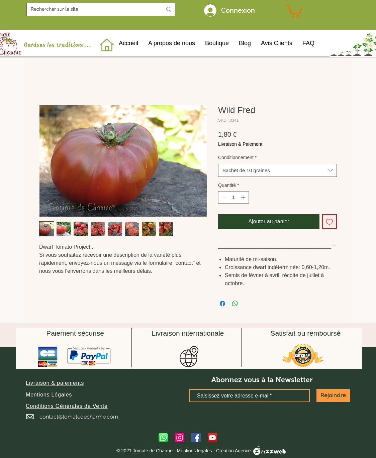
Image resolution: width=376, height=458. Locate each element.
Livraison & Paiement (240, 144)
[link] (294, 10)
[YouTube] (212, 437)
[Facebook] (196, 437)
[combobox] (277, 170)
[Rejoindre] (333, 395)
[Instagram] (179, 437)
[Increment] (244, 197)
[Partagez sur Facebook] (222, 304)
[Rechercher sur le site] (91, 9)
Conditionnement (237, 157)
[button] (55, 383)
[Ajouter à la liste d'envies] (329, 221)
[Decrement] (223, 197)
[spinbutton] (233, 197)
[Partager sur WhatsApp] (235, 304)
